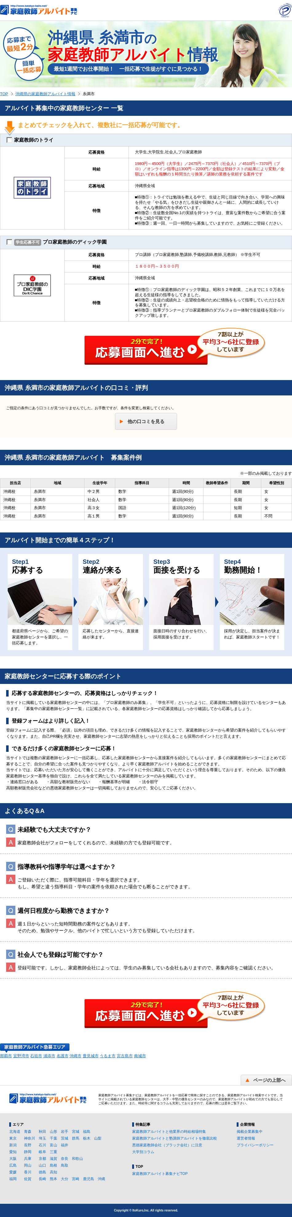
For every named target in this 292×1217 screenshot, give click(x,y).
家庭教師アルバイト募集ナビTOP (159, 1174)
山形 (53, 1131)
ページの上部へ (269, 1080)
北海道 (14, 1131)
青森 (27, 1131)
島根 (53, 1165)
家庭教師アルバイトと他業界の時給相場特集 (169, 1131)
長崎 (42, 1179)
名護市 (63, 1056)
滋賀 (53, 1158)
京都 (42, 1158)
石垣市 (36, 1056)
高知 (53, 1172)
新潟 (13, 1145)
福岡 (13, 1179)
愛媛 (13, 1172)
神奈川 (29, 1138)
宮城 (75, 1131)
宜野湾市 (21, 1056)
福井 (64, 1145)
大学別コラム (143, 1152)
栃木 (86, 1138)
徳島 (42, 1172)
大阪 (13, 1158)
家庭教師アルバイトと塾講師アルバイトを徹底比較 (174, 1138)
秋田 (42, 1131)
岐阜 (42, 1152)
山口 (42, 1165)
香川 (27, 1172)
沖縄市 (75, 1056)
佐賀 (27, 1179)
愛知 (13, 1152)
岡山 (27, 1165)
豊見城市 (91, 1056)
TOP (4, 94)
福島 (86, 1131)
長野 (27, 1145)
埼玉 (42, 1138)
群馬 (75, 1138)
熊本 (53, 1179)
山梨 (97, 1138)
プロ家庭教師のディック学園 (56, 242)
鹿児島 (88, 1179)
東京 (13, 1138)
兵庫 (27, 1158)
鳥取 (64, 1165)
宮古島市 (125, 1056)
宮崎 (75, 1179)
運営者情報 (246, 1138)
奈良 (64, 1158)
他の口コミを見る (146, 421)
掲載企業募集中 (249, 1131)
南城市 (140, 1056)
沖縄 (101, 1179)
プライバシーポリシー (255, 1145)
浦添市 (49, 1056)
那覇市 (6, 1056)
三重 (53, 1152)
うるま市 (108, 1056)
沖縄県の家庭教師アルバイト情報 (45, 94)
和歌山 (77, 1158)
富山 (53, 1145)
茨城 (64, 1138)
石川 (42, 1145)
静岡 (27, 1152)
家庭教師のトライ (29, 140)
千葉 (53, 1138)
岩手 (64, 1131)
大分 (64, 1179)
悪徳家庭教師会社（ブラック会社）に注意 (167, 1145)
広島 (13, 1165)
